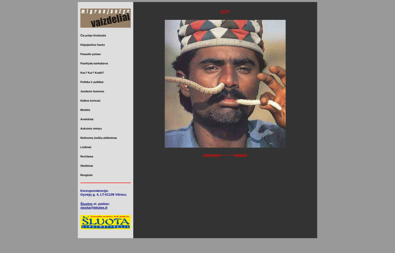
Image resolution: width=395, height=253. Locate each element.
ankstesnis (212, 155)
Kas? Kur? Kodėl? (92, 72)
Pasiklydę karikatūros (94, 63)
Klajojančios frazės (92, 44)
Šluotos (86, 204)
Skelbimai (86, 165)
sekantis (240, 155)
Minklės (85, 109)
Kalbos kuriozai (90, 100)
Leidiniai (85, 147)
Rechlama (86, 156)
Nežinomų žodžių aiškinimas (98, 137)
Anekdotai (86, 119)
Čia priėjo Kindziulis (93, 35)
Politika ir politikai (92, 81)
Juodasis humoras (92, 91)
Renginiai (86, 175)
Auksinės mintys (91, 128)
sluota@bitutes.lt (93, 207)
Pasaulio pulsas (90, 54)
